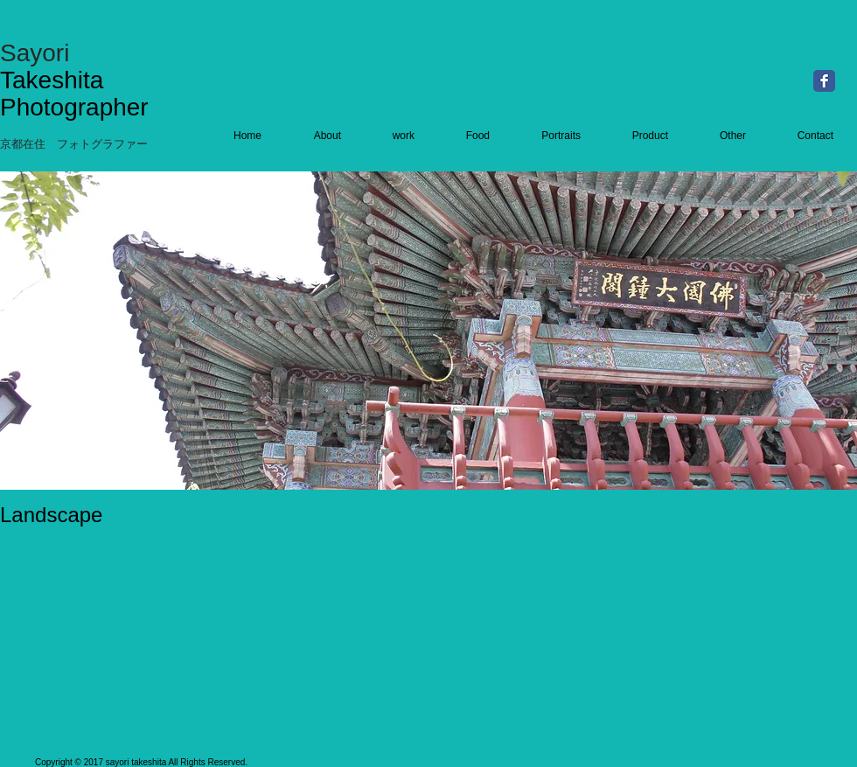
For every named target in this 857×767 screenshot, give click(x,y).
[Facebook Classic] (824, 81)
